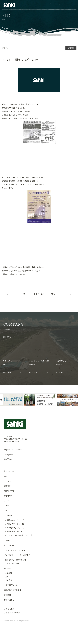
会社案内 (7, 568)
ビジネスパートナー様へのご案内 (17, 555)
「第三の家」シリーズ (14, 531)
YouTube (8, 459)
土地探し (7, 540)
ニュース (7, 505)
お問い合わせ (9, 600)
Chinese (18, 449)
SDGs (7, 576)
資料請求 (7, 595)
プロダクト (8, 515)
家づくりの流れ (10, 545)
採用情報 (8, 580)
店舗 (5, 510)
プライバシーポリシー (12, 612)
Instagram (8, 454)
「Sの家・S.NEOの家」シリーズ (18, 535)
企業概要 (8, 573)
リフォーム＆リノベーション (15, 550)
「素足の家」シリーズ (14, 524)
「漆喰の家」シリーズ (14, 527)
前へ (25, 294)
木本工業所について (12, 585)
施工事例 (7, 486)
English (7, 449)
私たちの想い (9, 471)
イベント (7, 481)
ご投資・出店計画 (12, 563)
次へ (53, 294)
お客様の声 (8, 495)
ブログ (6, 500)
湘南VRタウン (9, 491)
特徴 (5, 476)
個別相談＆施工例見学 (12, 590)
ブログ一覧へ (39, 294)
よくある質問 (9, 608)
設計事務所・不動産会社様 (15, 560)
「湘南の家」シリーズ (14, 520)
